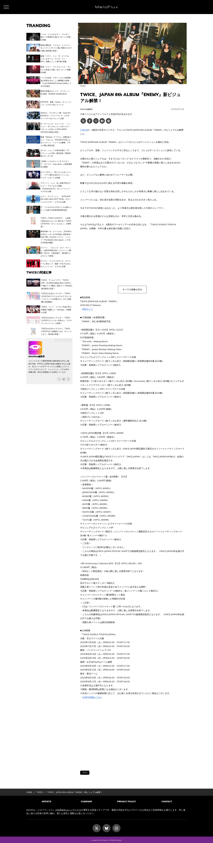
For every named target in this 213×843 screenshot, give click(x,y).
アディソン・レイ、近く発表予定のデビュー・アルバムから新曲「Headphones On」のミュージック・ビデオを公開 (56, 182)
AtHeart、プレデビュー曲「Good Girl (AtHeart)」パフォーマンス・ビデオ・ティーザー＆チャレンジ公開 (56, 112)
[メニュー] (6, 7)
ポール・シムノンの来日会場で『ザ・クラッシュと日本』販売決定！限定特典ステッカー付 (56, 150)
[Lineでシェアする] (96, 121)
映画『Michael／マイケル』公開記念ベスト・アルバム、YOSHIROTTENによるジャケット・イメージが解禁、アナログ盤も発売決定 (56, 137)
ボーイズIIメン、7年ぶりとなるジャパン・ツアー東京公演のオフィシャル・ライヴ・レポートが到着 (56, 171)
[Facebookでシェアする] (89, 121)
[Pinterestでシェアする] (108, 121)
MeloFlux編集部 (86, 109)
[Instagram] (116, 827)
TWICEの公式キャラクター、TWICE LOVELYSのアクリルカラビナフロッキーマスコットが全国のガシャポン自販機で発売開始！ (56, 291)
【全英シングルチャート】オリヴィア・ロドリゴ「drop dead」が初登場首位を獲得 (56, 160)
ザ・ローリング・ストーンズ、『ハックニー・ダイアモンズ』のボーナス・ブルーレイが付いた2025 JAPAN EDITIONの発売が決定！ (56, 124)
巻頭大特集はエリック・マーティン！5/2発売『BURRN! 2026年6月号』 (56, 91)
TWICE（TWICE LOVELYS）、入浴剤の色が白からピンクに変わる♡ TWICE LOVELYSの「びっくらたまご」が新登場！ (56, 216)
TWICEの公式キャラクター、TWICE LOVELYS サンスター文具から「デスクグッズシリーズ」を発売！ (56, 314)
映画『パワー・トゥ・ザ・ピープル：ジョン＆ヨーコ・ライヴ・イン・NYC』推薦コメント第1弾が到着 (56, 58)
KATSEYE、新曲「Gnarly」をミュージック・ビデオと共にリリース (56, 101)
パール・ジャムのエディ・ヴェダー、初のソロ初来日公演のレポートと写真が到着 (56, 37)
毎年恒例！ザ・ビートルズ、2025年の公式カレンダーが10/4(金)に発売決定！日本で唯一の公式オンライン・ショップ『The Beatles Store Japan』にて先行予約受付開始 (56, 231)
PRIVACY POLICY (126, 801)
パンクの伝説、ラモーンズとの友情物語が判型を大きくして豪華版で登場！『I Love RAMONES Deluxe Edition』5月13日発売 (56, 80)
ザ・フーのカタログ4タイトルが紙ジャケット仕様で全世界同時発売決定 (56, 203)
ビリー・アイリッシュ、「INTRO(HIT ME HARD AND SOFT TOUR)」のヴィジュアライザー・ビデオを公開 (56, 195)
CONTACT (166, 801)
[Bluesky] (64, 372)
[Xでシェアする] (83, 121)
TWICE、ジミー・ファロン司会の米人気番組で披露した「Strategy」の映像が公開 (56, 303)
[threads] (68, 372)
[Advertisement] (132, 735)
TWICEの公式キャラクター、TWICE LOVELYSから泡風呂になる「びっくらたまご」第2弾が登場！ (56, 325)
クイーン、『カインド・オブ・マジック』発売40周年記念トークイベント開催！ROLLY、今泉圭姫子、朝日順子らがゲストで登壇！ (56, 246)
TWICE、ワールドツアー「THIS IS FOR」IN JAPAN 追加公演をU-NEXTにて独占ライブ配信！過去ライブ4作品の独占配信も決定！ (56, 278)
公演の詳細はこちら (92, 697)
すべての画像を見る (132, 289)
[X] (59, 372)
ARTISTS (46, 801)
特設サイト (87, 309)
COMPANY (86, 801)
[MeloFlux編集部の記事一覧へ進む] (35, 346)
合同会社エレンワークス (69, 809)
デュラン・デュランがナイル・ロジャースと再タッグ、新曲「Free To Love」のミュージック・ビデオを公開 (56, 258)
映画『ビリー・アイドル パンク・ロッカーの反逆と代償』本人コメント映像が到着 (56, 68)
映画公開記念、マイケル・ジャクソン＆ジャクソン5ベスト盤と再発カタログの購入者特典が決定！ (56, 47)
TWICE (83, 130)
